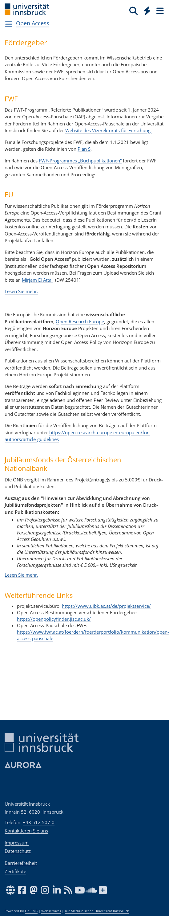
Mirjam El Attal (37, 280)
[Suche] (133, 10)
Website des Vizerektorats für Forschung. (108, 130)
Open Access (32, 23)
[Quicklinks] (147, 10)
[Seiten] (159, 10)
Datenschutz (18, 851)
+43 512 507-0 (38, 822)
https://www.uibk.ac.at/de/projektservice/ (106, 606)
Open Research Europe (80, 321)
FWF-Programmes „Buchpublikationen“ (80, 160)
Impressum (17, 843)
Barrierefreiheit (21, 863)
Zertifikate (15, 871)
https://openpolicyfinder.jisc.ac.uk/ (54, 619)
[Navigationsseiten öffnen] (8, 24)
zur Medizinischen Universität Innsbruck (97, 911)
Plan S (84, 149)
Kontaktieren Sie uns (26, 831)
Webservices (51, 911)
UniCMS (31, 911)
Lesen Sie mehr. (21, 291)
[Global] (145, 9)
